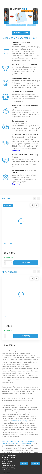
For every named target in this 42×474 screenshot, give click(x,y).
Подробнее (16, 150)
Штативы (5, 441)
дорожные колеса (26, 443)
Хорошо (24, 463)
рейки (11, 441)
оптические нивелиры (20, 421)
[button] (18, 26)
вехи (15, 441)
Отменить (35, 463)
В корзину (26, 263)
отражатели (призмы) (26, 441)
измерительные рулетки (10, 443)
